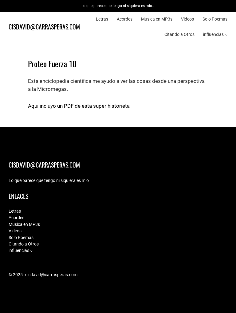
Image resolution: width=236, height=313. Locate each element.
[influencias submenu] (226, 34)
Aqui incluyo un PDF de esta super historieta (79, 106)
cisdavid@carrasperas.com (44, 27)
